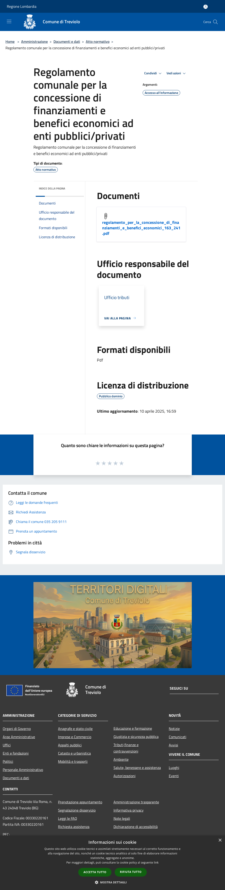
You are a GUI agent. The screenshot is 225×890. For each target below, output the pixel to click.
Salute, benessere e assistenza (137, 767)
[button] (112, 882)
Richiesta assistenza (73, 826)
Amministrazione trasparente (136, 802)
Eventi (174, 776)
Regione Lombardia (21, 6)
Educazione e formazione (133, 728)
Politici (8, 761)
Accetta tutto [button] (94, 872)
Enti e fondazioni (16, 753)
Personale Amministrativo (23, 769)
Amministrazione (34, 41)
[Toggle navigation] (9, 21)
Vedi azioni (177, 73)
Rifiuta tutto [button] (131, 872)
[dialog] (112, 863)
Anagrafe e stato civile (75, 728)
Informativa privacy (129, 810)
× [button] (220, 840)
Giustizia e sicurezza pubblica (136, 736)
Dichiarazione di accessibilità (136, 826)
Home (10, 41)
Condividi (153, 73)
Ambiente (121, 759)
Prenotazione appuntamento (80, 802)
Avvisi (173, 745)
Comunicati (177, 737)
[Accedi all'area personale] (205, 6)
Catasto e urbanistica (74, 753)
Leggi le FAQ (67, 818)
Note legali (122, 818)
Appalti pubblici (70, 745)
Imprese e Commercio (74, 737)
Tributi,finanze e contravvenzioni (126, 748)
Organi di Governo (17, 728)
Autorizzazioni (125, 776)
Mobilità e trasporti (73, 761)
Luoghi (174, 767)
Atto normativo (97, 41)
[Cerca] (215, 22)
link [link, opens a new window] (156, 862)
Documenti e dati (66, 41)
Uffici (7, 745)
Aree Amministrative (19, 737)
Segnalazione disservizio (77, 810)
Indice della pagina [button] (52, 188)
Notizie (174, 728)
